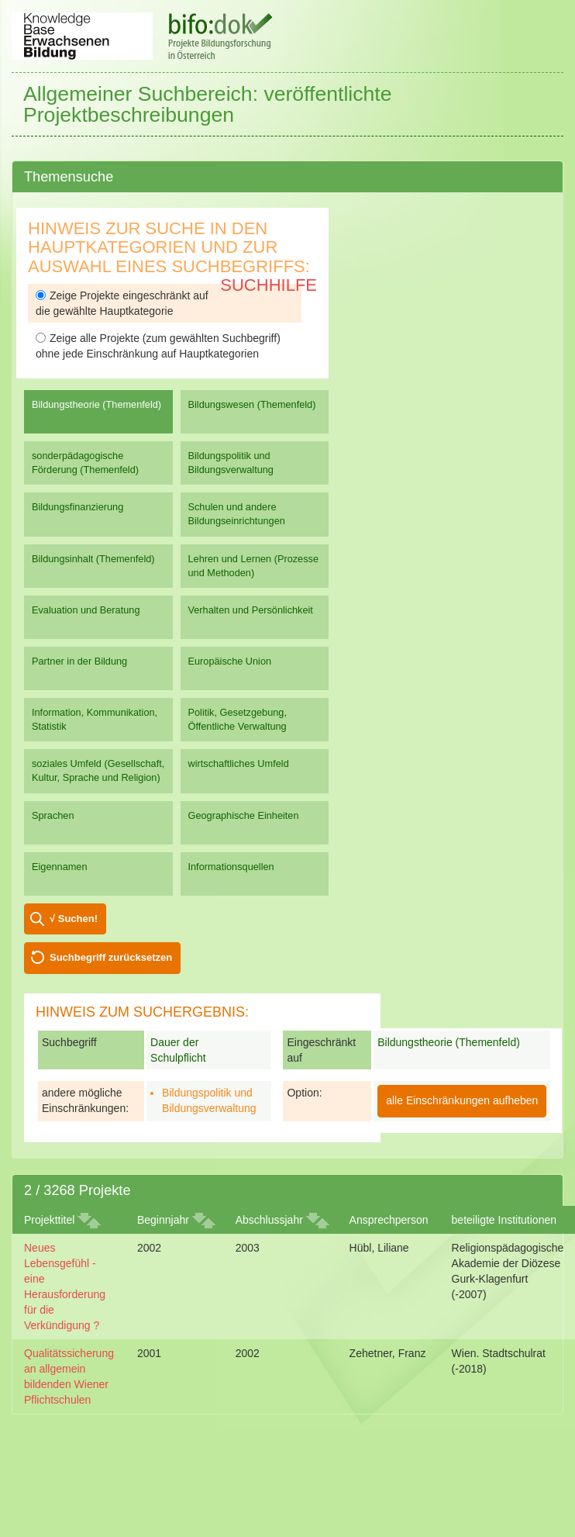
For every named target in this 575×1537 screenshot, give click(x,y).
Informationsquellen (231, 866)
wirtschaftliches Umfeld (238, 763)
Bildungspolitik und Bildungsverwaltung (231, 462)
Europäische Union (230, 661)
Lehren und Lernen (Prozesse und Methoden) (253, 566)
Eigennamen (60, 866)
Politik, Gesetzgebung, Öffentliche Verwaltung (237, 719)
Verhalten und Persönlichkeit (250, 610)
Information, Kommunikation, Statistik (94, 719)
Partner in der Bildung (79, 661)
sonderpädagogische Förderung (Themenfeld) (85, 462)
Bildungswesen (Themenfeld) (252, 404)
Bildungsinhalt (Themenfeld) (93, 559)
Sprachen (53, 815)
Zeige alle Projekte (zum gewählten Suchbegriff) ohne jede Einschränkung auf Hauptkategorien (158, 346)
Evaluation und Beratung (85, 610)
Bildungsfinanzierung (77, 507)
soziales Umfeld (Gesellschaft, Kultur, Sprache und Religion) (98, 770)
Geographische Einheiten (243, 815)
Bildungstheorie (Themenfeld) (96, 404)
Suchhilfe (268, 285)
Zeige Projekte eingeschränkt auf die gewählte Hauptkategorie (122, 303)
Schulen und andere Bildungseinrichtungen (236, 514)
